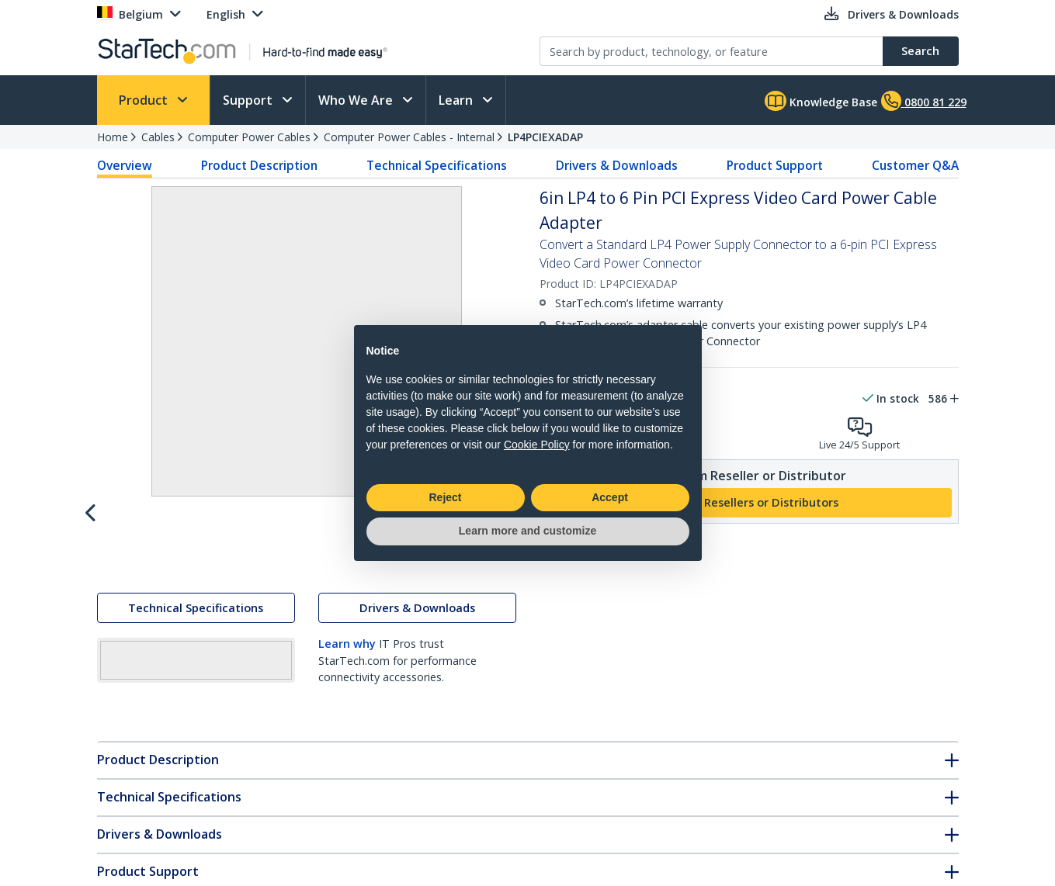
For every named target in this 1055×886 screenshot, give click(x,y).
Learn (457, 100)
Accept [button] (610, 497)
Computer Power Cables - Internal (409, 137)
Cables (158, 137)
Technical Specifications (436, 165)
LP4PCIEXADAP (545, 137)
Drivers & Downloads (617, 165)
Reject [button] (445, 497)
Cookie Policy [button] (537, 444)
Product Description (259, 165)
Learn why (347, 677)
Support (249, 100)
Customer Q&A (915, 165)
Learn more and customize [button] (527, 530)
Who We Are (357, 100)
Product (145, 100)
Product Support (775, 165)
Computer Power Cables (249, 137)
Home (112, 137)
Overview (124, 165)
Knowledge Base (821, 101)
